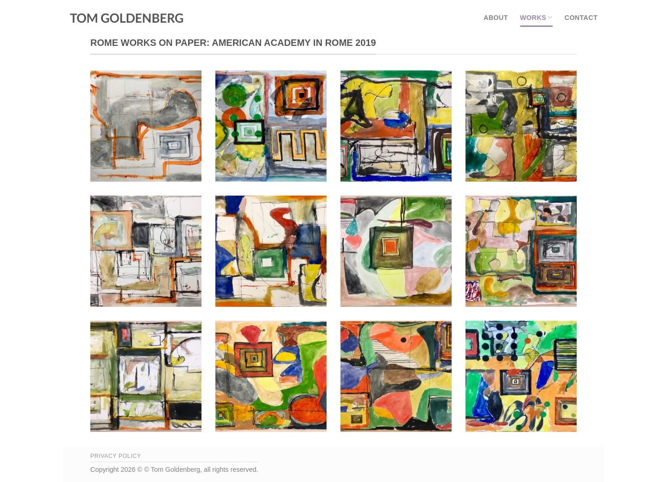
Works (536, 17)
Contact (581, 17)
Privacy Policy (115, 456)
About (496, 17)
